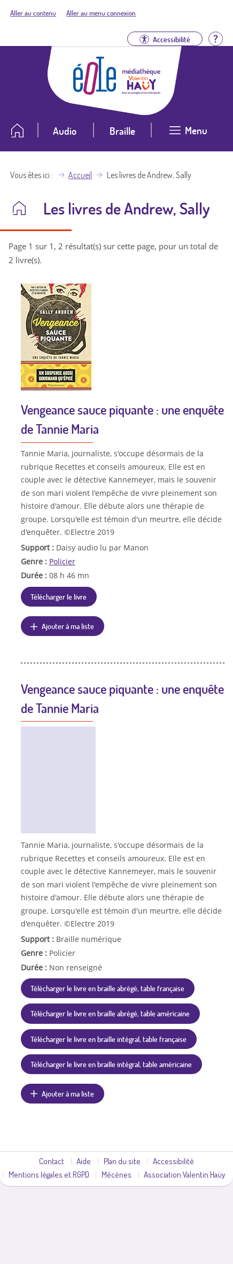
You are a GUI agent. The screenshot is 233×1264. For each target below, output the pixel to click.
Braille (122, 130)
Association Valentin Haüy (184, 1174)
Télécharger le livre (58, 596)
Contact (51, 1160)
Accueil (80, 175)
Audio (64, 130)
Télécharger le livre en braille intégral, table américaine (111, 1064)
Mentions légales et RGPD (49, 1174)
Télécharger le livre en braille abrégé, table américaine (110, 1013)
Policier (62, 561)
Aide (83, 1160)
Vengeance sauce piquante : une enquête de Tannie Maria (122, 419)
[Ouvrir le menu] (189, 134)
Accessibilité (173, 1160)
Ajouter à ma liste (68, 626)
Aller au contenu (33, 13)
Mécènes (116, 1174)
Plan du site (122, 1160)
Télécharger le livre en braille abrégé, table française (107, 988)
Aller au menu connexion (101, 13)
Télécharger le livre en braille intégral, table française (108, 1039)
